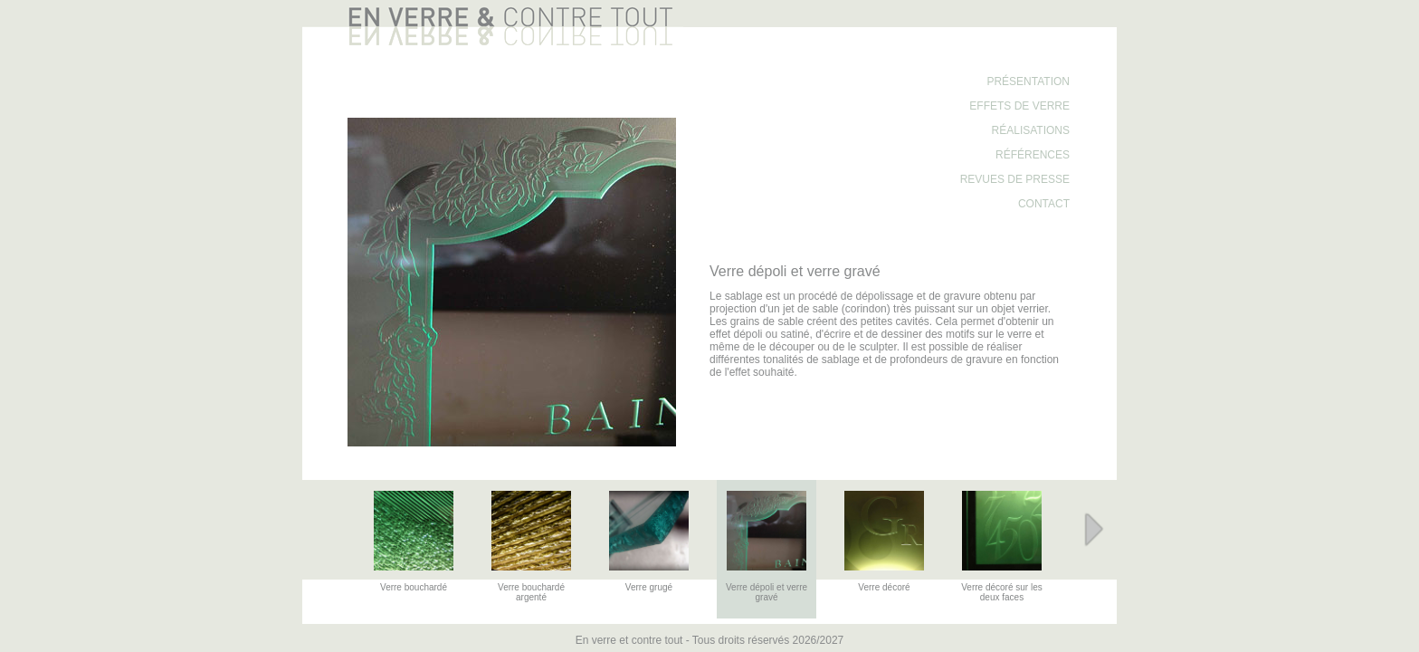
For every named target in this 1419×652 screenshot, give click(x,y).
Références (1032, 155)
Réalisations (1031, 130)
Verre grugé (648, 587)
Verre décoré (883, 587)
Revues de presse (1015, 179)
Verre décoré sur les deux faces (1002, 592)
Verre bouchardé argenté (531, 592)
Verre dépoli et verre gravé (766, 592)
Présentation (1028, 81)
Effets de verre (1019, 106)
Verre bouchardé (413, 587)
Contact (1044, 203)
